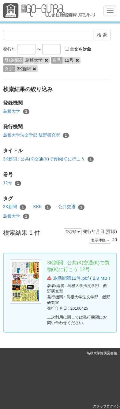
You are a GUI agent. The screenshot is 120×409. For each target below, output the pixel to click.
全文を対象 (78, 49)
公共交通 (71, 207)
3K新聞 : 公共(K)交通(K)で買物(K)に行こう (48, 159)
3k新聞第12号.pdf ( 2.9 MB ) (78, 278)
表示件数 (100, 240)
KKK (42, 207)
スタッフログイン (106, 406)
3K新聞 (14, 207)
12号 (12, 183)
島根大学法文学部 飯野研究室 (36, 135)
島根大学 (16, 111)
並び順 (73, 232)
